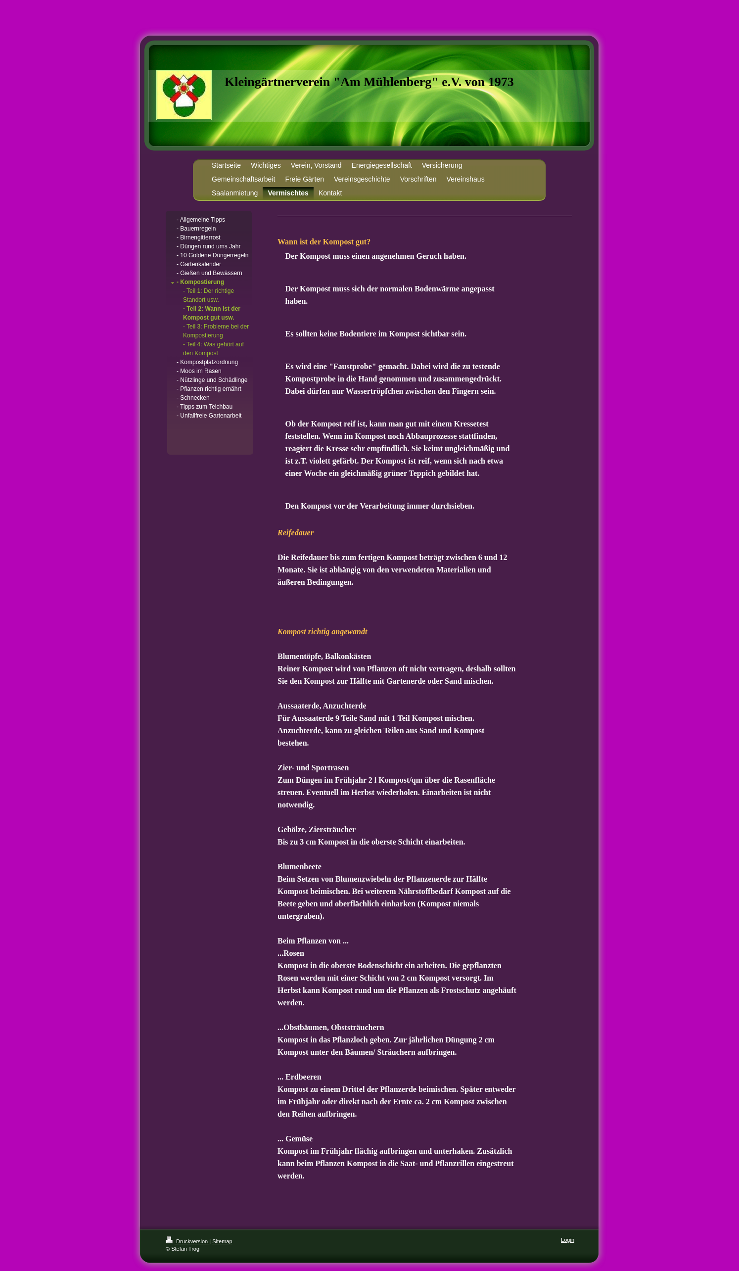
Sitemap (222, 1241)
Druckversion (187, 1241)
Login (567, 1240)
